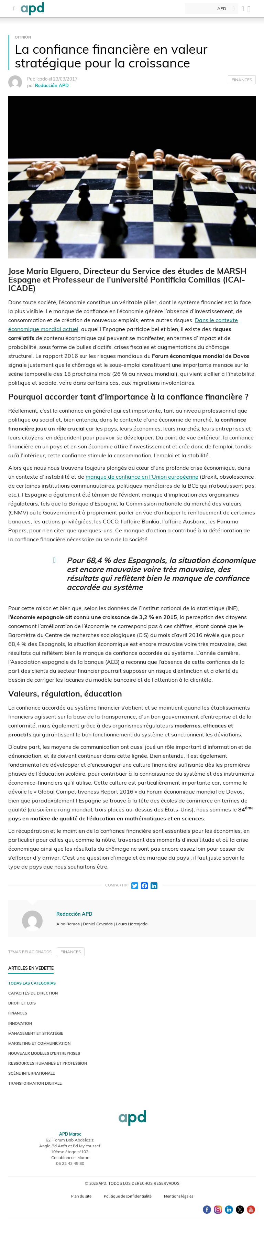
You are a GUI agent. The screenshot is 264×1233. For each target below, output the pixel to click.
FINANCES (242, 79)
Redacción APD (52, 85)
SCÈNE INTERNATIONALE (31, 1073)
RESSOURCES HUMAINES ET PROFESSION (47, 1063)
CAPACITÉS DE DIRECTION (33, 993)
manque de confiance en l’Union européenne (142, 476)
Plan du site (81, 1196)
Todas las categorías (32, 983)
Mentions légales (178, 1196)
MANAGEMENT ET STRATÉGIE (35, 1033)
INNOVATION (20, 1023)
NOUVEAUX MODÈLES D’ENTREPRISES (44, 1053)
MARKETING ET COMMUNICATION (39, 1043)
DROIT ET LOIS (22, 1003)
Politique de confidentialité (128, 1196)
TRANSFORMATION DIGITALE (35, 1083)
